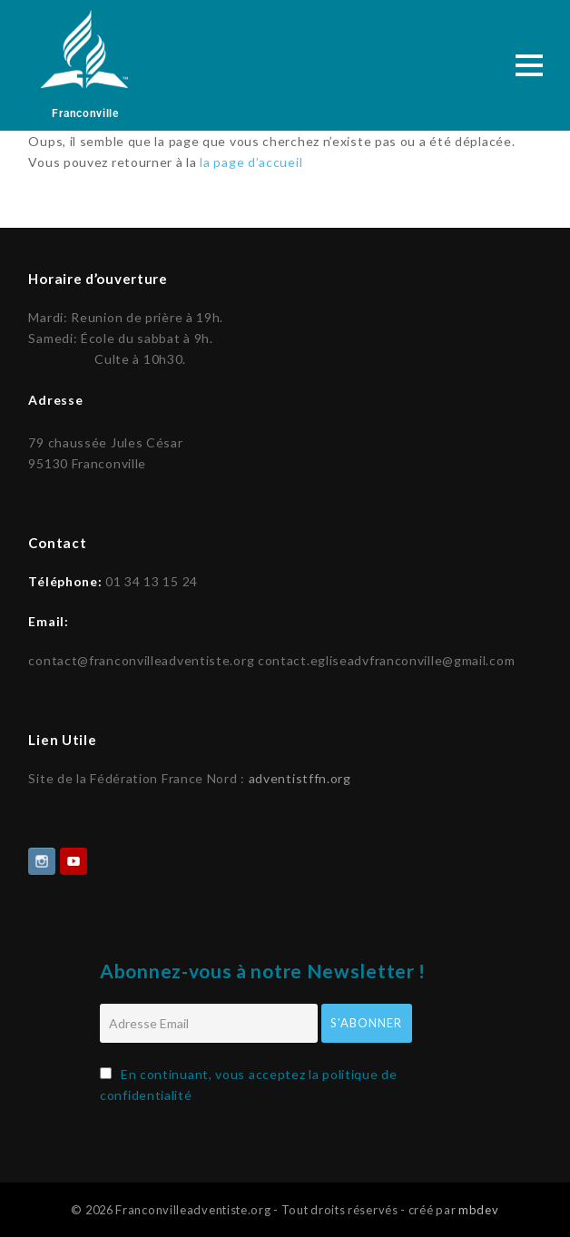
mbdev (478, 1208)
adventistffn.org (300, 776)
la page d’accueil (251, 162)
